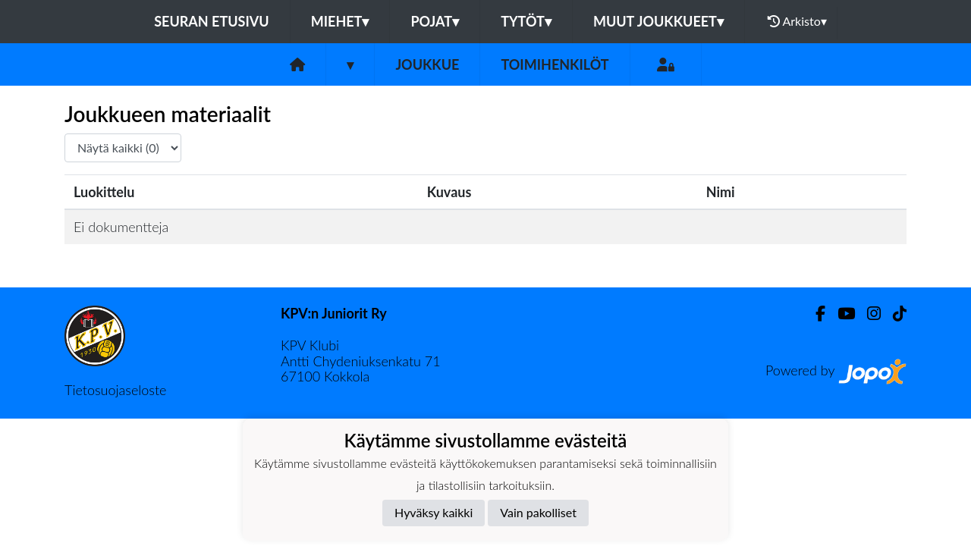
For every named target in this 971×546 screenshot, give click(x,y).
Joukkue (427, 64)
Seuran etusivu (211, 21)
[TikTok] (894, 314)
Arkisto (797, 21)
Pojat (434, 21)
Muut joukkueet (658, 21)
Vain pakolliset (538, 512)
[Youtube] (840, 314)
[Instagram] (868, 314)
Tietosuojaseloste (115, 389)
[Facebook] (814, 314)
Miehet (340, 21)
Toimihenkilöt (554, 64)
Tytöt (526, 21)
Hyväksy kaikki (433, 512)
